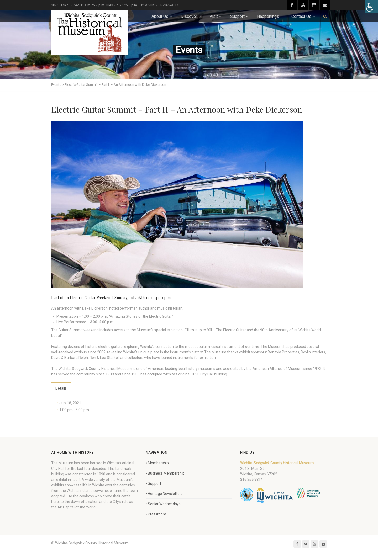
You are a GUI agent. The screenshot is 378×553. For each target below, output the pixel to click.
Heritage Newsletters (164, 494)
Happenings (268, 16)
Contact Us (301, 16)
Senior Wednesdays (163, 504)
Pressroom (156, 514)
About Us (159, 16)
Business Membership (165, 473)
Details (61, 388)
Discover (189, 16)
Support (237, 16)
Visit (213, 16)
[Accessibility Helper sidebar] (371, 6)
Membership (157, 463)
